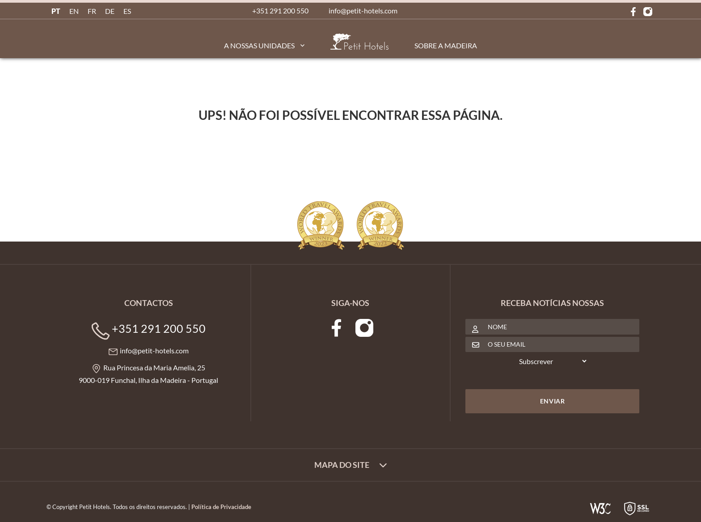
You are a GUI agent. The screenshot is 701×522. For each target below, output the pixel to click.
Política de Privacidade (221, 506)
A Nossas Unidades (259, 45)
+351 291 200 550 (280, 10)
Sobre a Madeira (445, 45)
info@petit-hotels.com (363, 10)
